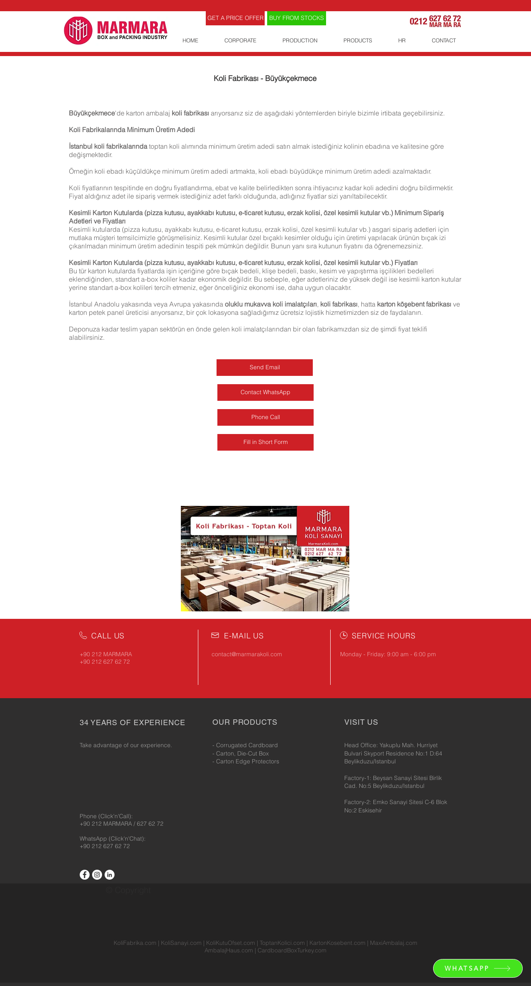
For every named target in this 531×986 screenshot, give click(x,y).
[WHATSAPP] (478, 968)
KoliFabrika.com (135, 943)
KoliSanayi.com (181, 943)
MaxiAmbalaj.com (393, 943)
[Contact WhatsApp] (265, 392)
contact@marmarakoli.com (247, 654)
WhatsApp (94, 838)
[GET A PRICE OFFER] (235, 18)
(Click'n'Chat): (127, 838)
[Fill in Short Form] (265, 442)
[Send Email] (265, 367)
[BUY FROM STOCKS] (296, 18)
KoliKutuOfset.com (230, 943)
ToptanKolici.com (282, 943)
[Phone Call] (265, 417)
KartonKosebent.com (337, 943)
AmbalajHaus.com (230, 950)
